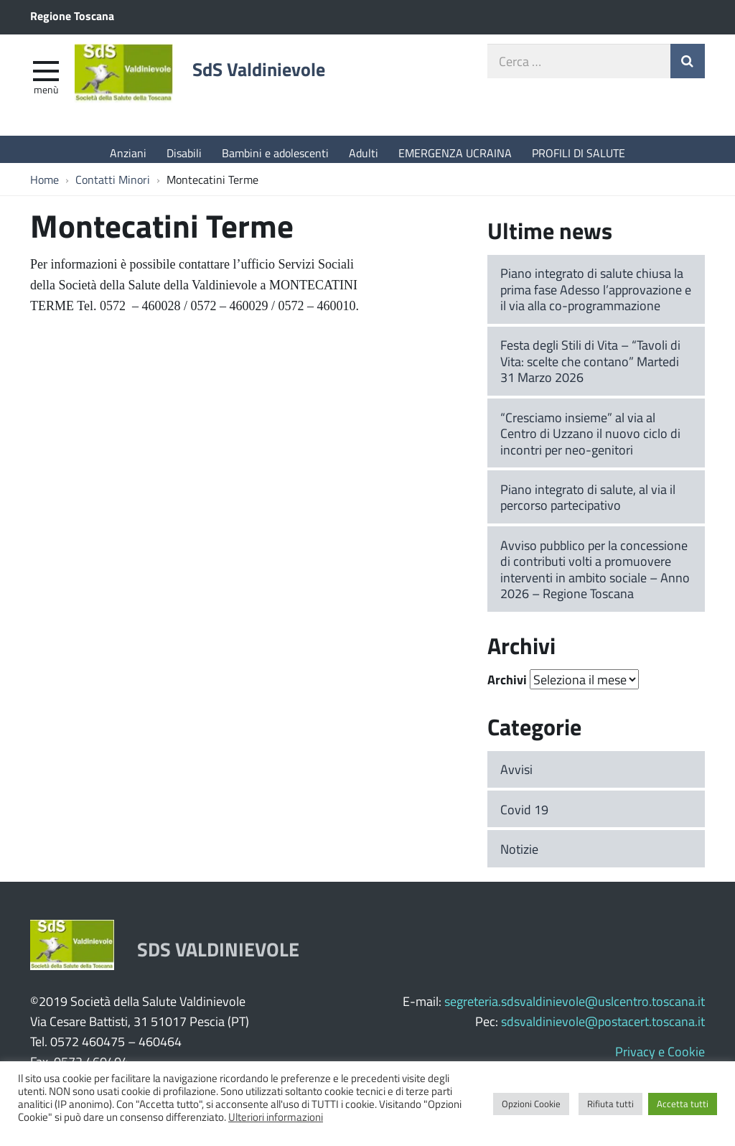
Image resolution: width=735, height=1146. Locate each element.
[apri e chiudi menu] (46, 76)
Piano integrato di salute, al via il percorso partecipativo (587, 504)
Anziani (128, 152)
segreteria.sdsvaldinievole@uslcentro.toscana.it (574, 1008)
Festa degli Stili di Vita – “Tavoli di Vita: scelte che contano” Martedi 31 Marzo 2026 (590, 368)
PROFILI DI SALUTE (578, 152)
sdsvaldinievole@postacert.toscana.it (603, 1028)
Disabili (184, 152)
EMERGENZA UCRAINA (455, 152)
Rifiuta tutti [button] (610, 1103)
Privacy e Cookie (660, 1058)
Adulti (363, 152)
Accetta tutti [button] (682, 1103)
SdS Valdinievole (281, 77)
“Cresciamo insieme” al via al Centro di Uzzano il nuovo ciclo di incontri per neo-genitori (590, 440)
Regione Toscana (72, 15)
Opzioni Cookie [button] (531, 1103)
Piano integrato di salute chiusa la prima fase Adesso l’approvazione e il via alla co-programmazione (595, 296)
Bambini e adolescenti (275, 152)
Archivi (507, 687)
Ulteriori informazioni (275, 1116)
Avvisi (516, 776)
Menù (46, 95)
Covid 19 (524, 816)
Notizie (519, 856)
